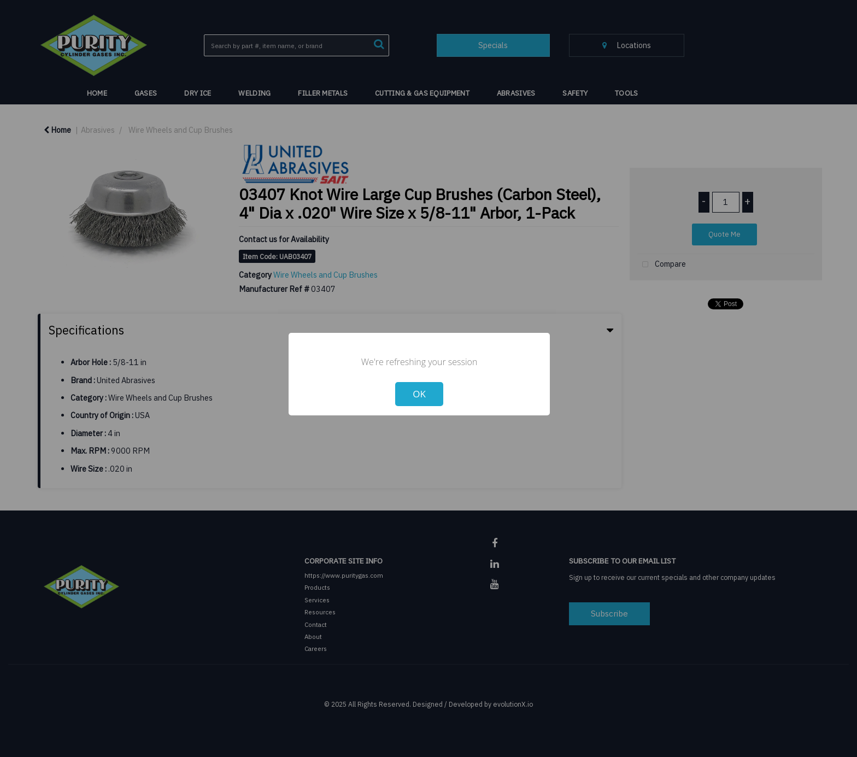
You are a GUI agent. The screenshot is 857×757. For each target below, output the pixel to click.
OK (419, 394)
